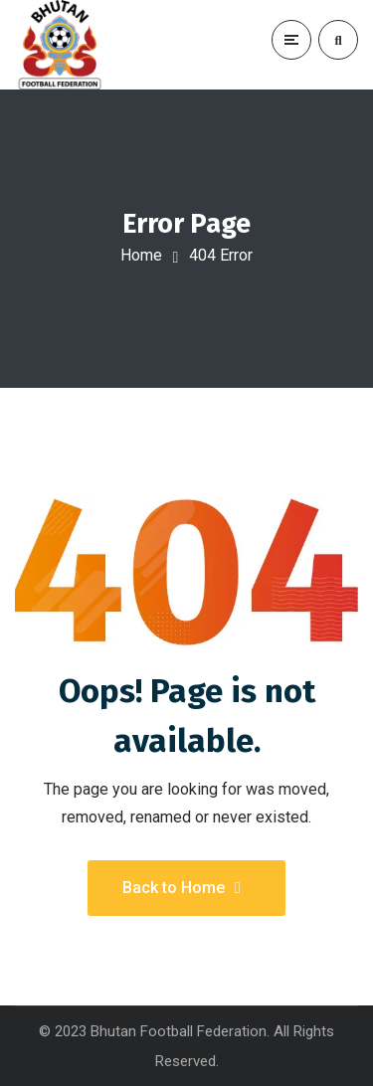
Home (141, 255)
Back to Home (181, 887)
